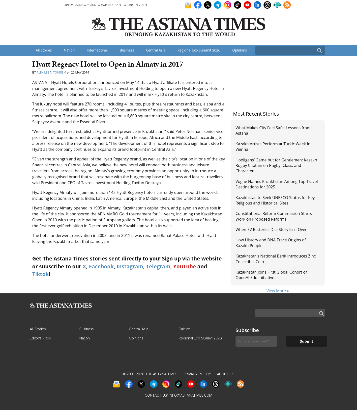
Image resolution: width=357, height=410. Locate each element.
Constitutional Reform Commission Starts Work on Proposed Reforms (274, 216)
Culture (184, 329)
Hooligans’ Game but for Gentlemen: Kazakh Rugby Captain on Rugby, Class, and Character (276, 165)
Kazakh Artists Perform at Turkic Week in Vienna (273, 146)
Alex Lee (43, 72)
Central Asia (155, 50)
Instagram (130, 266)
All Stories (44, 50)
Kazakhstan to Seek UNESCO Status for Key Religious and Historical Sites (275, 200)
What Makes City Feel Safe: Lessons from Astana (273, 130)
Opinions (239, 50)
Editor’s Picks (40, 338)
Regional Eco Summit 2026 (199, 50)
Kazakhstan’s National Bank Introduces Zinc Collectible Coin (276, 258)
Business (127, 50)
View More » (278, 290)
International (97, 50)
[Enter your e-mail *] (256, 341)
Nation (69, 50)
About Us (226, 374)
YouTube (184, 266)
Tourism (59, 72)
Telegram (158, 266)
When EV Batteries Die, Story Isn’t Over (271, 229)
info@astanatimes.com (190, 395)
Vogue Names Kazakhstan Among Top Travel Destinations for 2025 (277, 184)
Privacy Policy (197, 374)
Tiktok (40, 274)
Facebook (101, 266)
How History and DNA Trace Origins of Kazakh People (271, 242)
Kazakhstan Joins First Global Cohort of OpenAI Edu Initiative (271, 274)
